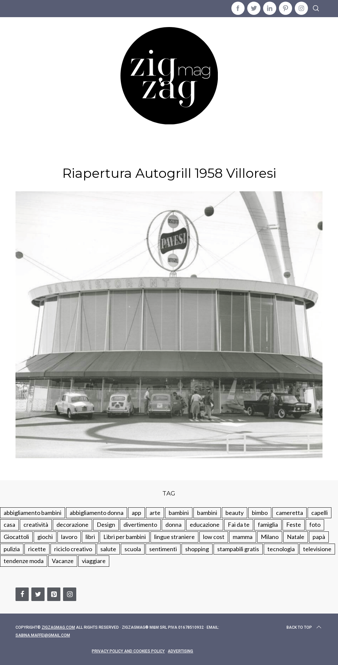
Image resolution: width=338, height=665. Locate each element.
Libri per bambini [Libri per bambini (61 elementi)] (124, 536)
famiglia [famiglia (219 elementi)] (268, 524)
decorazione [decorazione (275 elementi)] (72, 524)
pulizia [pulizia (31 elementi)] (12, 549)
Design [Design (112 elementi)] (106, 524)
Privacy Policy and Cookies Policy (128, 651)
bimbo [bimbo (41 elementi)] (260, 512)
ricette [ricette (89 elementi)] (37, 549)
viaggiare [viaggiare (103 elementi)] (94, 560)
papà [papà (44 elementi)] (319, 536)
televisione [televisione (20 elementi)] (317, 549)
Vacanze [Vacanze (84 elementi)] (63, 560)
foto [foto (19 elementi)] (315, 524)
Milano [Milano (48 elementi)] (270, 536)
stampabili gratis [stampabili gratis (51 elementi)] (238, 549)
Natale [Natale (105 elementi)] (295, 536)
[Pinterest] (53, 594)
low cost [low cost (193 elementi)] (213, 536)
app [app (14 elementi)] (136, 512)
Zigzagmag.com (58, 627)
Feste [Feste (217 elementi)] (293, 524)
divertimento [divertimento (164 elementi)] (140, 524)
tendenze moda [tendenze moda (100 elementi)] (24, 560)
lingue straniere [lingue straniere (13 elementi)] (174, 536)
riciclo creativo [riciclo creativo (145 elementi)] (73, 549)
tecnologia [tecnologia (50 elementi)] (281, 549)
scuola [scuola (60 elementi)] (132, 549)
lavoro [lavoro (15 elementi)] (69, 536)
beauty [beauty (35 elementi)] (234, 512)
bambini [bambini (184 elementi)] (207, 512)
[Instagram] (69, 594)
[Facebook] (22, 594)
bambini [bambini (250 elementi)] (179, 512)
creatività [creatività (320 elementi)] (35, 524)
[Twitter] (38, 594)
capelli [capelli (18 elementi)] (319, 512)
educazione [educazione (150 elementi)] (205, 524)
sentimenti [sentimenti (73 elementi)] (163, 549)
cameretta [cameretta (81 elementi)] (289, 512)
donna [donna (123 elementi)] (173, 524)
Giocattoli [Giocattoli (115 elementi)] (16, 536)
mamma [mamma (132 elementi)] (243, 536)
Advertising (180, 651)
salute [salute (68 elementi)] (108, 549)
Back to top (304, 627)
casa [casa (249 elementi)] (9, 524)
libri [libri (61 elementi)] (90, 536)
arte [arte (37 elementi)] (155, 512)
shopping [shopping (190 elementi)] (197, 549)
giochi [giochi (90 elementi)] (45, 536)
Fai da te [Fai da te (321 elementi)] (239, 524)
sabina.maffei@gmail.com (43, 635)
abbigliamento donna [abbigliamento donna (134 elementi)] (96, 512)
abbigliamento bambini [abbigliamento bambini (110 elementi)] (32, 512)
